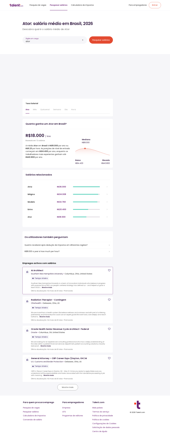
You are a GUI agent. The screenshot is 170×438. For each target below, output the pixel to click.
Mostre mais (47, 287)
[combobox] (53, 41)
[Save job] (109, 270)
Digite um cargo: (32, 38)
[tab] (27, 111)
